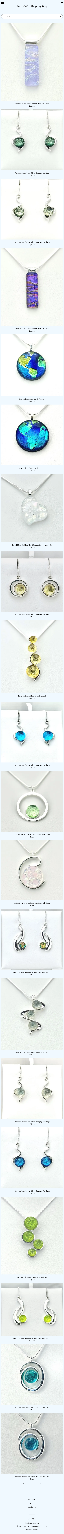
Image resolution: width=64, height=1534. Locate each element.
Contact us (32, 1507)
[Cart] (61, 3)
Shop (32, 1503)
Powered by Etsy (32, 1530)
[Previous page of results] (23, 1483)
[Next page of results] (40, 1483)
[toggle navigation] (2, 3)
